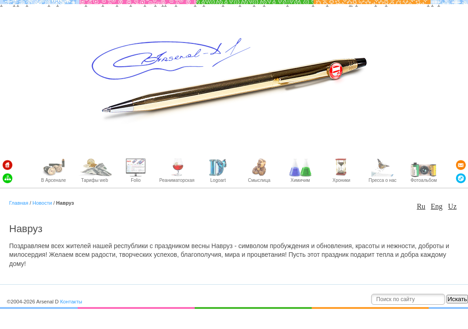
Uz (452, 206)
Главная (19, 203)
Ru (421, 206)
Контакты (71, 301)
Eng (437, 206)
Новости (42, 203)
